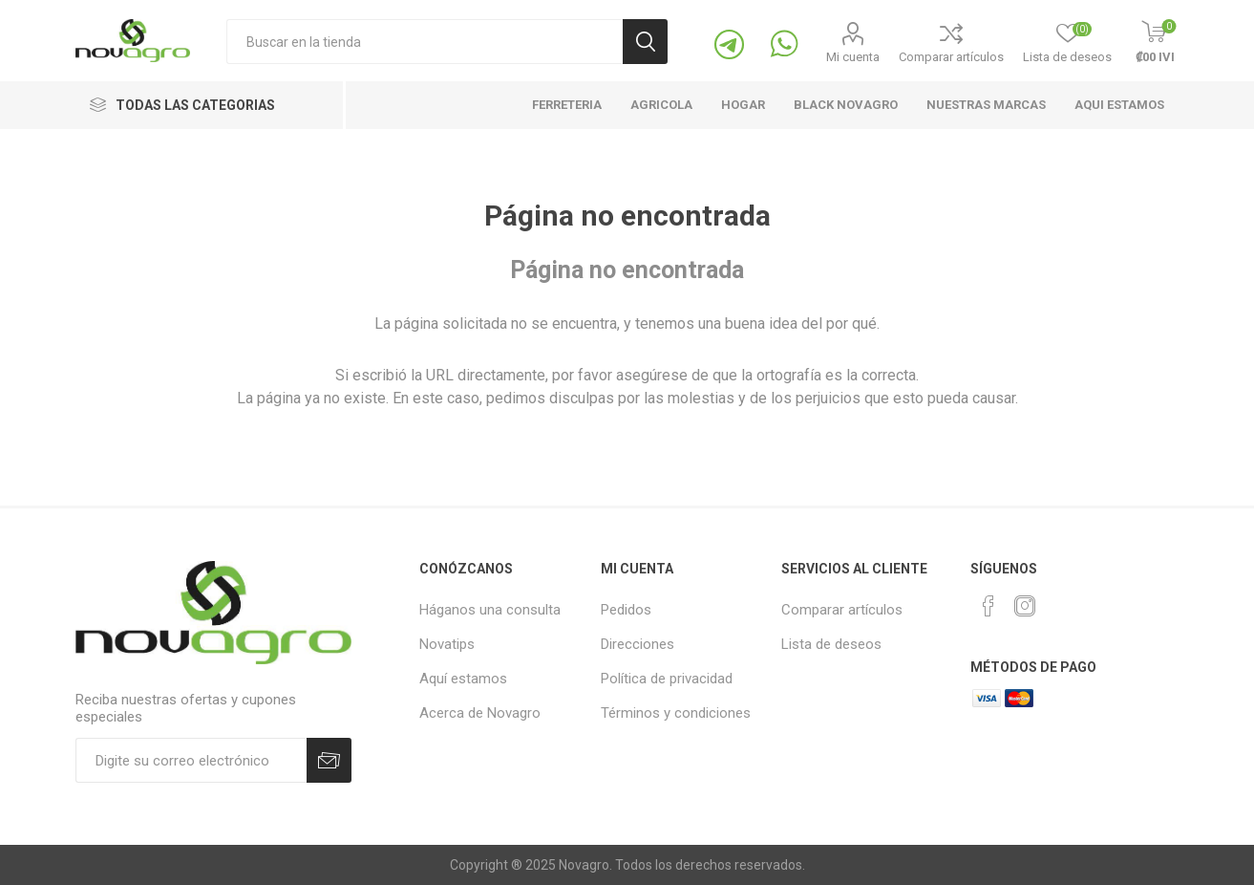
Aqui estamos (1119, 104)
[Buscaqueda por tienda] (424, 41)
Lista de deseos (831, 644)
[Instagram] (1025, 606)
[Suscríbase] (191, 760)
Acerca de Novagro (480, 713)
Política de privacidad (667, 678)
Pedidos (626, 609)
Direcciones (637, 644)
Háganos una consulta (490, 609)
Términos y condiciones (676, 713)
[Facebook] (988, 606)
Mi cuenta (853, 57)
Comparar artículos (951, 57)
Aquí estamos (463, 678)
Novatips (447, 644)
